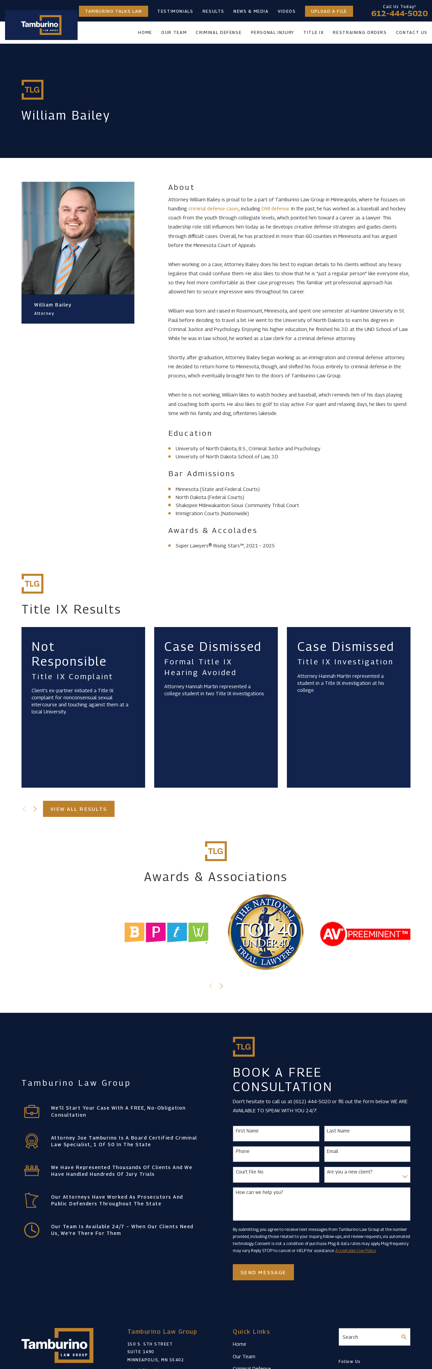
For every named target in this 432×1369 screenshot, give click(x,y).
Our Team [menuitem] (174, 32)
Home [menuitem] (145, 32)
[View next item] (35, 809)
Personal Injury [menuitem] (272, 32)
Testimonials (175, 11)
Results (213, 11)
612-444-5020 (399, 13)
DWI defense (275, 208)
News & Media (251, 11)
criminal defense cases (213, 208)
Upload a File (329, 11)
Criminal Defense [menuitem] (219, 32)
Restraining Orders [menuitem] (360, 32)
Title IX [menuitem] (313, 32)
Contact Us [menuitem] (412, 32)
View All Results (78, 809)
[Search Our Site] (403, 1336)
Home (239, 1344)
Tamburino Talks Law (113, 11)
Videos (287, 11)
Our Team (244, 1356)
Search (350, 1337)
